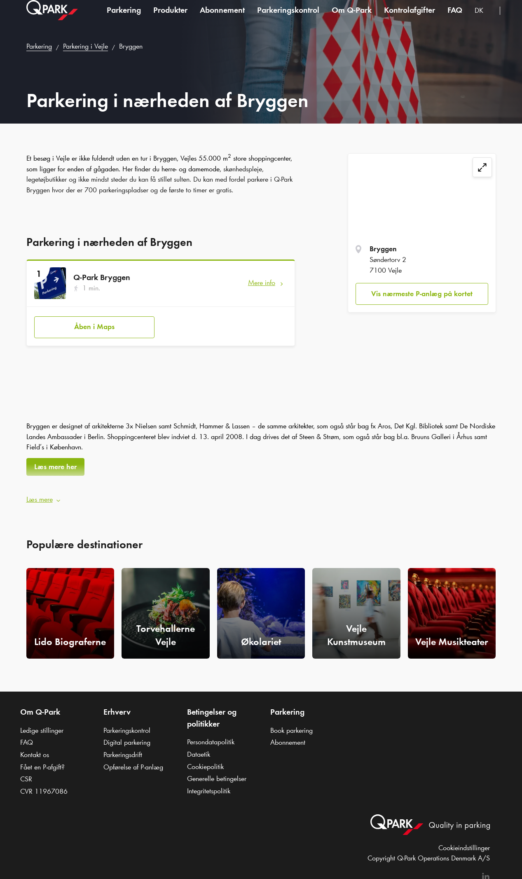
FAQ (454, 18)
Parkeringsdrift (122, 750)
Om (352, 18)
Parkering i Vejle (85, 46)
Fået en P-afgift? (42, 762)
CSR (26, 775)
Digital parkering (126, 738)
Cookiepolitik (205, 762)
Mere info (261, 282)
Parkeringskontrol (288, 18)
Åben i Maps (94, 324)
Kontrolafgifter (409, 18)
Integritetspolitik (208, 786)
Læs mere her (55, 464)
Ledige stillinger (41, 726)
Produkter (170, 18)
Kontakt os (34, 750)
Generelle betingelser (216, 774)
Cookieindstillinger (464, 843)
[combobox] (484, 19)
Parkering (124, 18)
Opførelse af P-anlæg (133, 762)
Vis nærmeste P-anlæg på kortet (422, 293)
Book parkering (291, 726)
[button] (261, 495)
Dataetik (198, 750)
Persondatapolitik (210, 737)
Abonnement (222, 18)
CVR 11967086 (44, 787)
